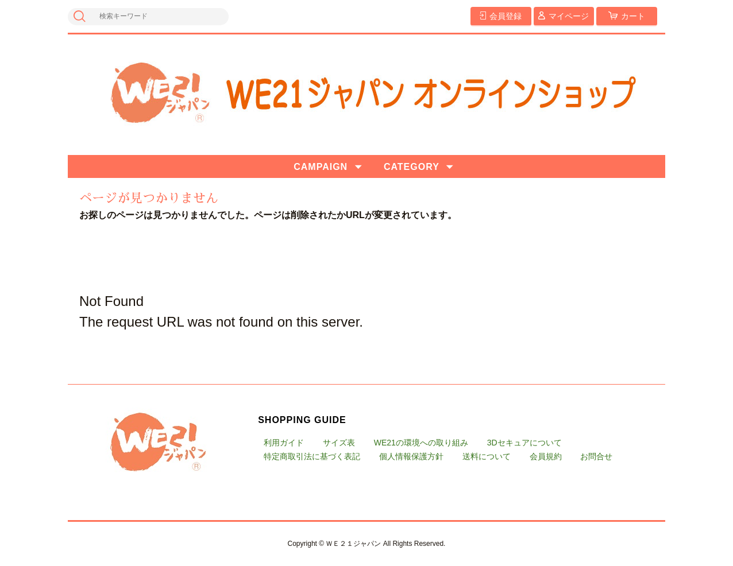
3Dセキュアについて (524, 443)
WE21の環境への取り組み (421, 443)
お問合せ (596, 456)
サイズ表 (339, 443)
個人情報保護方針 (411, 456)
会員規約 (546, 456)
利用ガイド (284, 443)
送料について (486, 456)
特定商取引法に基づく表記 (312, 456)
